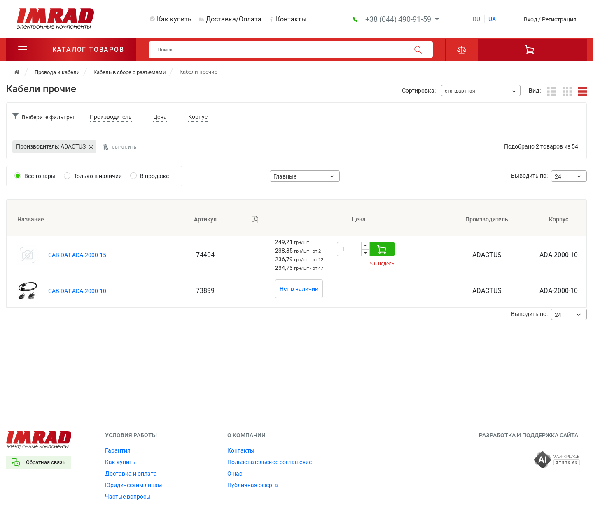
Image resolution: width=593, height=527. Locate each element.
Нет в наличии (299, 289)
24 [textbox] (558, 176)
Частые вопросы (128, 496)
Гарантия (118, 450)
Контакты (291, 19)
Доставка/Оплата (233, 19)
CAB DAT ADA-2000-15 (77, 255)
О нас (234, 473)
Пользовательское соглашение (269, 462)
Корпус (198, 117)
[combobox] (481, 90)
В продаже (154, 176)
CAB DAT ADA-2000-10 (77, 291)
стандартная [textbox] (460, 91)
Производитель (111, 117)
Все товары (40, 176)
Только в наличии (98, 176)
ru (476, 19)
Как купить (174, 19)
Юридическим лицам (133, 485)
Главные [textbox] (284, 176)
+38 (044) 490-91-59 (399, 19)
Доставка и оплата (131, 473)
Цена (160, 117)
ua (492, 19)
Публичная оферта (252, 485)
